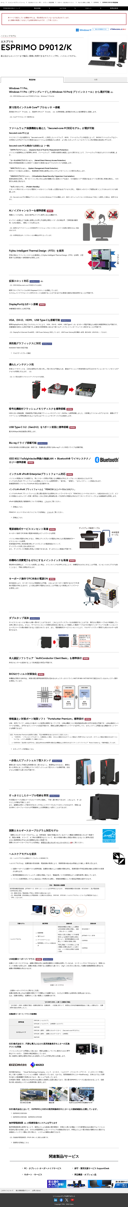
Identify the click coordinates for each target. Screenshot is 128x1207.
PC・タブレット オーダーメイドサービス (42, 1168)
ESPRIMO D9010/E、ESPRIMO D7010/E (27, 1117)
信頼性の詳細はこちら (21, 1142)
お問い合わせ (36, 1190)
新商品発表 (114, 8)
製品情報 (37, 8)
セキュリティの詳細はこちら (23, 749)
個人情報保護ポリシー (23, 1190)
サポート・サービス (33, 1174)
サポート (88, 8)
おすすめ (63, 8)
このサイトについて (7, 1190)
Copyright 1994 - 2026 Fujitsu (64, 1204)
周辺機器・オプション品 (85, 1174)
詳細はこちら (18, 507)
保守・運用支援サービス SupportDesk (91, 1168)
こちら (46, 501)
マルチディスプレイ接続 (22, 353)
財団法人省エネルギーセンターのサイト (56, 842)
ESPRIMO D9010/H (20, 1113)
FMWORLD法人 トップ (11, 8)
